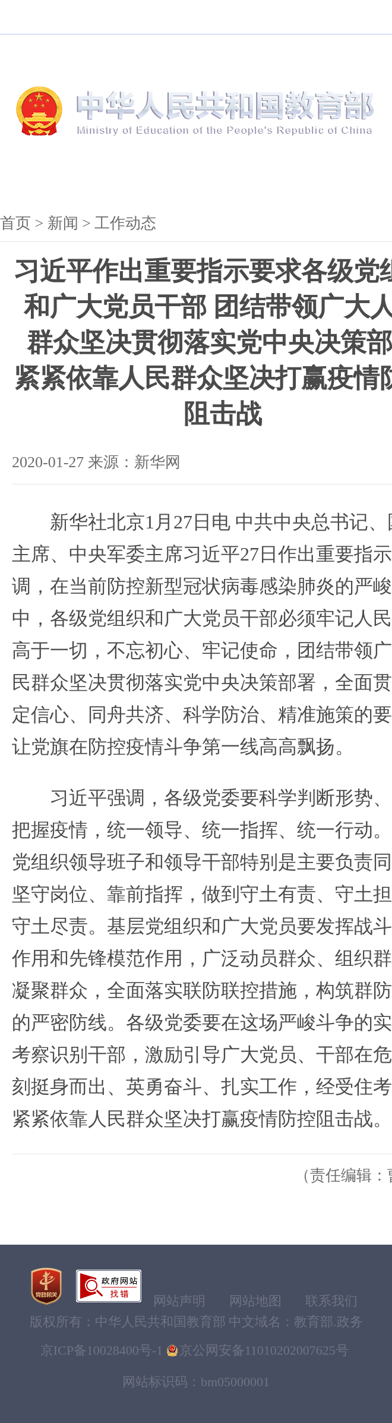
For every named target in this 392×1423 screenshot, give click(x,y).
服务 (261, 181)
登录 (258, 16)
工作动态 (125, 223)
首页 (15, 223)
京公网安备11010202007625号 (264, 1350)
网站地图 (255, 1300)
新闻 (114, 181)
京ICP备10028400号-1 (101, 1350)
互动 (335, 181)
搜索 (332, 50)
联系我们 (331, 1300)
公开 (188, 181)
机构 (40, 181)
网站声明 (179, 1300)
